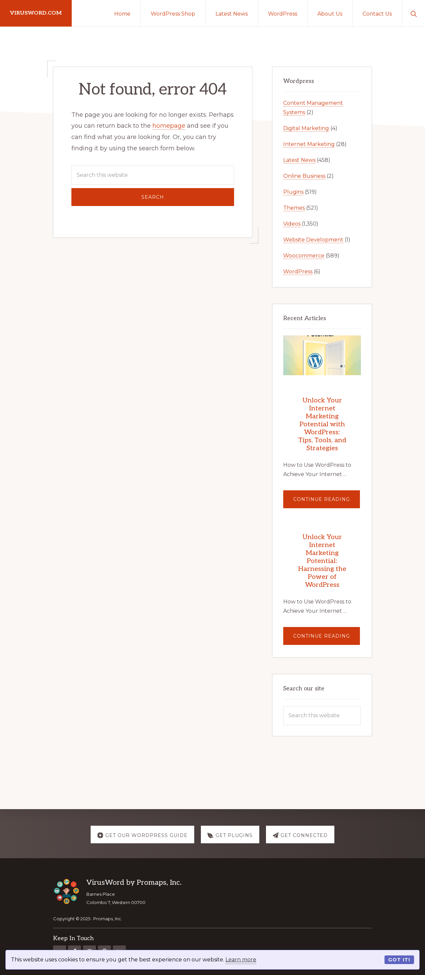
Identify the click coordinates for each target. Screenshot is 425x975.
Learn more (240, 959)
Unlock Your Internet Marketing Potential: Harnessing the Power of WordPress (322, 561)
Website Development (313, 240)
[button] (413, 13)
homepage (168, 125)
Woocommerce (303, 255)
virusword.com (36, 13)
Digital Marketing (306, 128)
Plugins (293, 192)
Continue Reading (326, 502)
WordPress (297, 271)
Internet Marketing (309, 144)
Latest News (299, 160)
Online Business (304, 176)
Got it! (399, 960)
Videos (291, 224)
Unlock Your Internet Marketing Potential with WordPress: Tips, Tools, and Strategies (322, 424)
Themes (294, 208)
